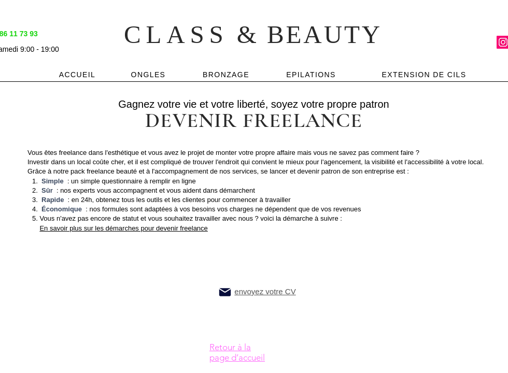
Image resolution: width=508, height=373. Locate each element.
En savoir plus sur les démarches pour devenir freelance (123, 228)
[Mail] (225, 292)
